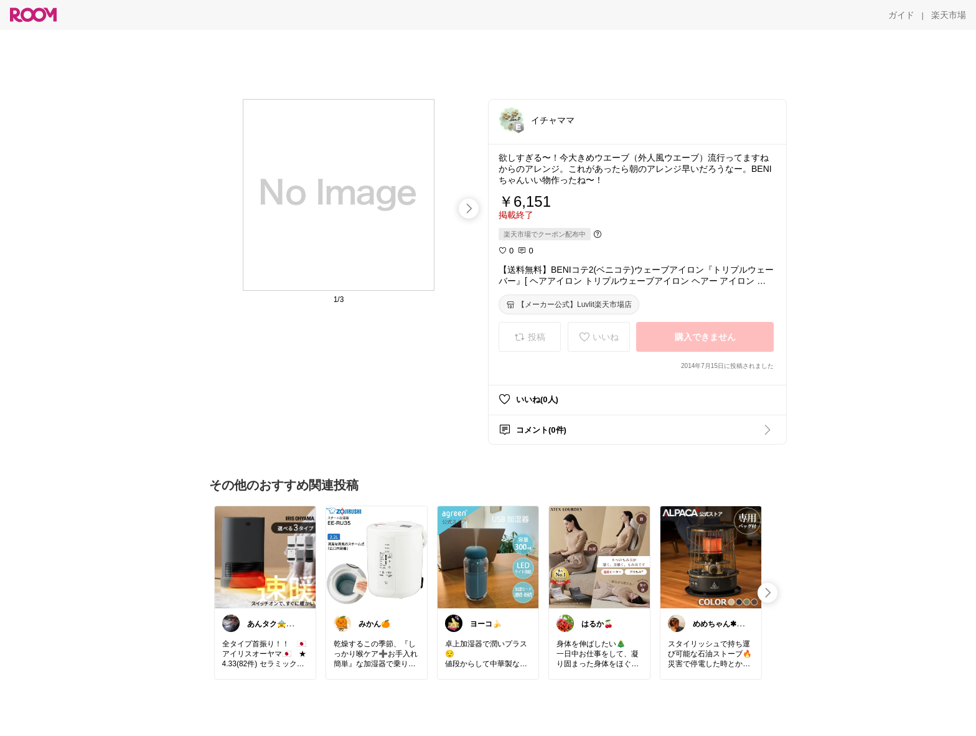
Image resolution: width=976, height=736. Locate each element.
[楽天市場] (948, 15)
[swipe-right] (469, 209)
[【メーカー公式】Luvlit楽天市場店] (569, 304)
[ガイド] (901, 15)
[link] (265, 556)
